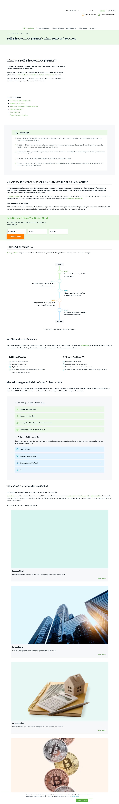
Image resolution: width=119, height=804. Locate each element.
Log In (102, 1)
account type (84, 320)
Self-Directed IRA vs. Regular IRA (20, 69)
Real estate (10, 470)
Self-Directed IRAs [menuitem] (28, 10)
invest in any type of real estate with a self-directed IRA (83, 470)
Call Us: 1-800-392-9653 (70, 1)
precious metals (31, 50)
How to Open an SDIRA (17, 72)
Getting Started (15, 80)
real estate (40, 50)
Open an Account (90, 5)
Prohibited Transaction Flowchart (94, 560)
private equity (21, 50)
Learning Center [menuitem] (71, 10)
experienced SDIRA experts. (44, 644)
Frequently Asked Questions (19, 83)
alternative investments (74, 168)
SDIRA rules (16, 542)
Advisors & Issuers (52, 783)
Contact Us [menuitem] (92, 10)
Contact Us (50, 790)
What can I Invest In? (16, 77)
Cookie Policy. (75, 796)
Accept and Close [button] (82, 800)
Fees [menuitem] (79, 1)
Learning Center (51, 786)
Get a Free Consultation (107, 5)
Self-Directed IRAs (15, 15)
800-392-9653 (9, 781)
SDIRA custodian (14, 165)
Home (8, 15)
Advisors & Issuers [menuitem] (58, 10)
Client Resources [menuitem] (93, 1)
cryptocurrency (49, 50)
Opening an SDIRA (12, 227)
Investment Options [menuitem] (43, 10)
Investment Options (52, 781)
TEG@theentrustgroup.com (12, 788)
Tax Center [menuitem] (85, 1)
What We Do (50, 788)
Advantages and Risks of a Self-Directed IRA (24, 75)
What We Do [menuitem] (83, 10)
